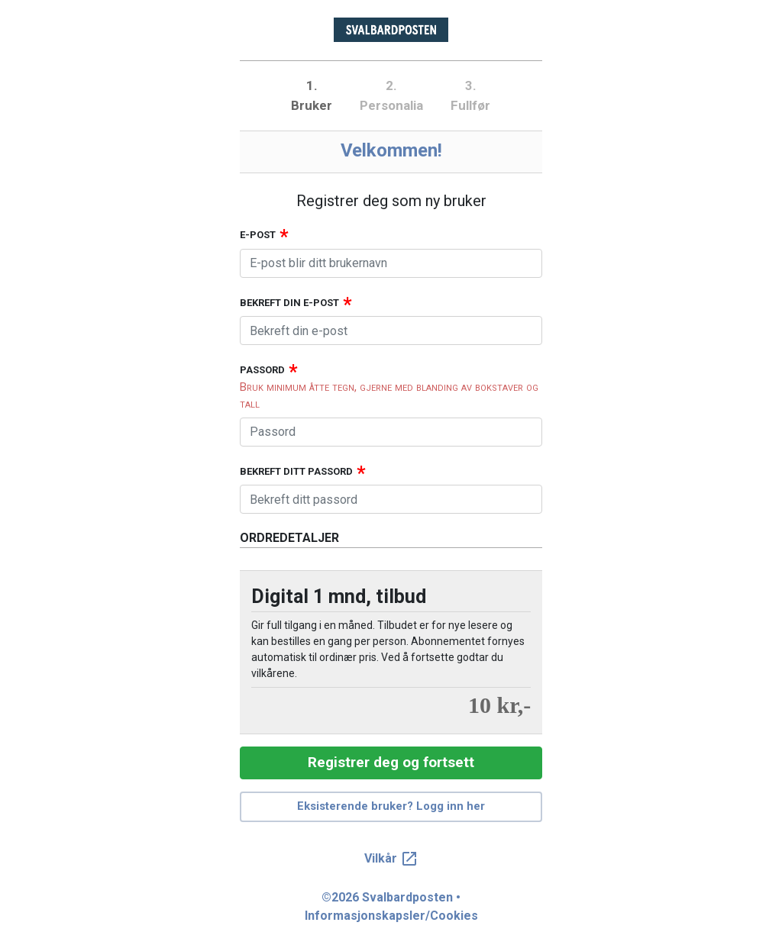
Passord (262, 370)
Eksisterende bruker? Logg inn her (391, 806)
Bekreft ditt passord (296, 471)
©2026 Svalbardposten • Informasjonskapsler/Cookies (391, 906)
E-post (258, 234)
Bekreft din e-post (289, 302)
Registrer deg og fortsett (391, 762)
